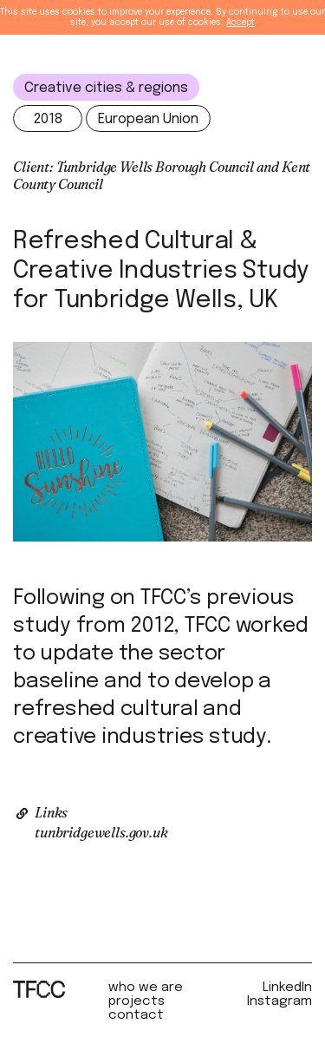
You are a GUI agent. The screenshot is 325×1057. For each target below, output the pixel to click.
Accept (240, 22)
